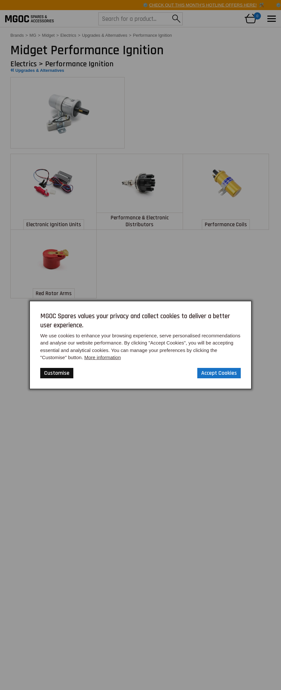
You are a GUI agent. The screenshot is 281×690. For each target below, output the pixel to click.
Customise (56, 373)
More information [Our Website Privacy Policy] (102, 357)
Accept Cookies (219, 373)
